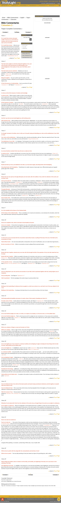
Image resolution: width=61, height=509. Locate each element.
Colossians (13, 19)
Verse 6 (3, 148)
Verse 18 (3, 341)
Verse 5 (3, 130)
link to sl (50, 496)
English (22, 17)
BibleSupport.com (10, 481)
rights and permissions (30, 496)
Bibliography (25, 48)
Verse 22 (3, 448)
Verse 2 (3, 61)
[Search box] (25, 39)
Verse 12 (3, 249)
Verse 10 (3, 220)
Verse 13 (3, 269)
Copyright (24, 46)
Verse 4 (3, 115)
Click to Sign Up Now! (53, 1)
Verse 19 (3, 381)
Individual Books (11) (27, 57)
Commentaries (12, 17)
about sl (45, 496)
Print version (25, 45)
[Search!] (30, 39)
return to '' (15, 58)
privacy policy (19, 496)
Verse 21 (3, 417)
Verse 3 (3, 90)
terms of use (11, 496)
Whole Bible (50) (26, 53)
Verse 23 (3, 459)
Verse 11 (3, 235)
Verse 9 (3, 207)
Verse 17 (3, 324)
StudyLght (9, 2)
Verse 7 (3, 162)
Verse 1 (3, 35)
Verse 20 (3, 400)
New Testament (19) (27, 55)
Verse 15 (3, 295)
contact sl (39, 496)
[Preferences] (59, 5)
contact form (51, 498)
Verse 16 (3, 311)
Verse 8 (3, 174)
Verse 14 (3, 283)
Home (3, 17)
